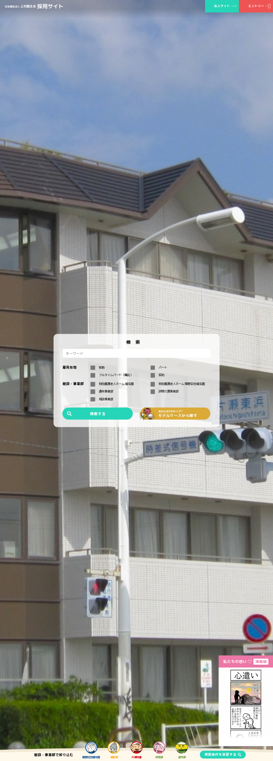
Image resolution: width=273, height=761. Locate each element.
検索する (98, 413)
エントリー (256, 6)
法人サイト (222, 6)
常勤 (98, 367)
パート (158, 367)
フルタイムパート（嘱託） (112, 375)
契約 (157, 375)
